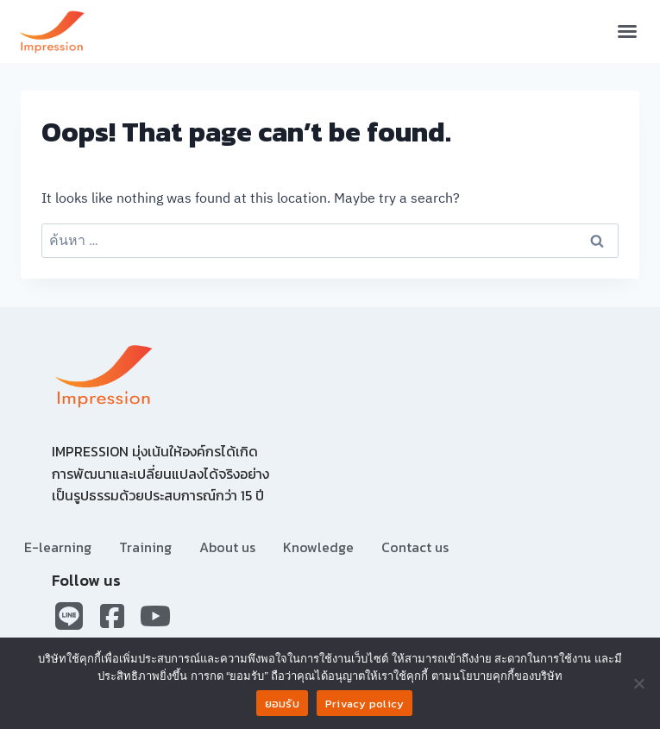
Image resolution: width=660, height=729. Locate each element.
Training (145, 547)
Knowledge (318, 547)
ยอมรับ (282, 703)
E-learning (57, 547)
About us (227, 547)
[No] (638, 683)
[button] (627, 31)
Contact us (415, 547)
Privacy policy (365, 703)
